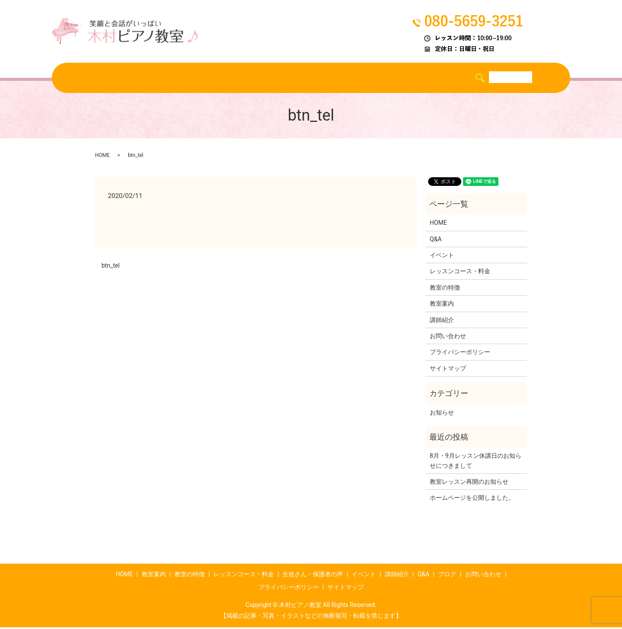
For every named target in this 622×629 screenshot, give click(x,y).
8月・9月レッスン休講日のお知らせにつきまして (475, 462)
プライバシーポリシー (460, 353)
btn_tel (111, 267)
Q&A (436, 78)
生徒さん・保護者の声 (307, 78)
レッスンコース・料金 (229, 78)
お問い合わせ (448, 337)
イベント (365, 78)
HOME (91, 78)
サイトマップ (448, 370)
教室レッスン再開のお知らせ (469, 483)
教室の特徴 (168, 78)
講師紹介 (404, 78)
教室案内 (126, 78)
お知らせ (442, 414)
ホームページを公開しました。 (472, 499)
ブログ (466, 78)
